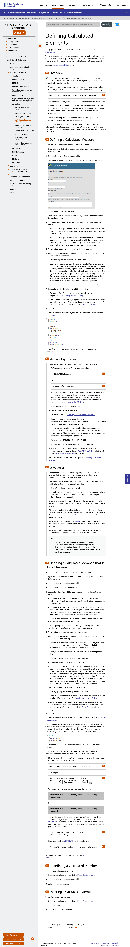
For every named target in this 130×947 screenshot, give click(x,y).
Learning (43, 5)
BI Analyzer (67, 18)
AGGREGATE (68, 841)
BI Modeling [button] (16, 83)
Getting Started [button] (13, 41)
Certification (122, 5)
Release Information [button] (15, 38)
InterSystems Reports (18, 180)
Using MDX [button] (16, 148)
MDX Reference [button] (18, 152)
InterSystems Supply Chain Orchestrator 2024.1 (17, 18)
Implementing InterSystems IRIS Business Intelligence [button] (23, 100)
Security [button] (10, 54)
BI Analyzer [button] (16, 104)
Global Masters (106, 5)
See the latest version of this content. (66, 13)
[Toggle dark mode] (116, 24)
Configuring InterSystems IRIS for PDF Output (24, 144)
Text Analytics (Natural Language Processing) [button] (18, 170)
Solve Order (86, 707)
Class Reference (13, 935)
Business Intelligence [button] (18, 72)
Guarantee (105, 943)
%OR (56, 760)
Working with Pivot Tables (24, 134)
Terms (97, 943)
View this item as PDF (13, 939)
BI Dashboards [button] (17, 95)
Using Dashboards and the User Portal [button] (22, 91)
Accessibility (115, 943)
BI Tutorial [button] (16, 162)
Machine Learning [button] (17, 166)
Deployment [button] (12, 45)
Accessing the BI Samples (63, 65)
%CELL (77, 515)
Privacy (92, 943)
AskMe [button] (107, 24)
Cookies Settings (105, 945)
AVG (79, 451)
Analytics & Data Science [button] (16, 60)
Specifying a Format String (72, 295)
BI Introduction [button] (18, 79)
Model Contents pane (54, 315)
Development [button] (12, 189)
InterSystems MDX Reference (74, 402)
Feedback (127, 478)
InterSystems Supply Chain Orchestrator (18, 26)
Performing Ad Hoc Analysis (22, 139)
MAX (84, 451)
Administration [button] (13, 48)
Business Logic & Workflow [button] (17, 57)
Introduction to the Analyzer (22, 109)
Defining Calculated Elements (81, 18)
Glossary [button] (10, 192)
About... (13, 63)
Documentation (58, 5)
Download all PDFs (12, 943)
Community (73, 5)
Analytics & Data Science (40, 18)
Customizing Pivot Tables (24, 131)
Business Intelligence (55, 18)
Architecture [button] (12, 51)
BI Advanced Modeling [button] (20, 86)
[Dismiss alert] (126, 13)
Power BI (15, 155)
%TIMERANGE (53, 822)
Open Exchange (89, 5)
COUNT (90, 451)
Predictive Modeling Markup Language (20, 185)
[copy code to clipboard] (103, 95)
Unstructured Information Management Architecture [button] (20, 176)
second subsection (88, 304)
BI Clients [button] (15, 159)
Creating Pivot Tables (23, 113)
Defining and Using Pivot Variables (24, 126)
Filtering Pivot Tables (22, 116)
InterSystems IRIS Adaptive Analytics (20, 68)
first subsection (94, 285)
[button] (47, 72)
